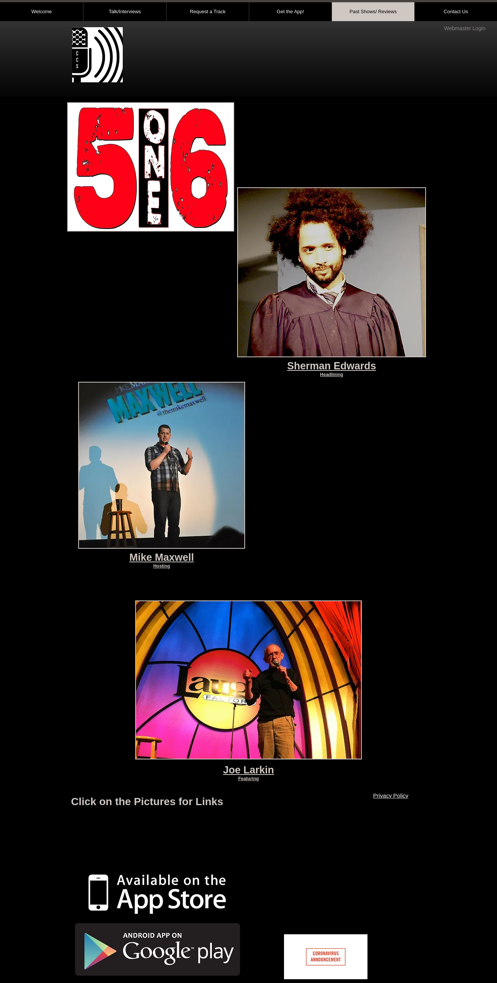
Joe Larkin (248, 770)
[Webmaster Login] (465, 28)
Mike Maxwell (161, 557)
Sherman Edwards (331, 366)
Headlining (331, 374)
